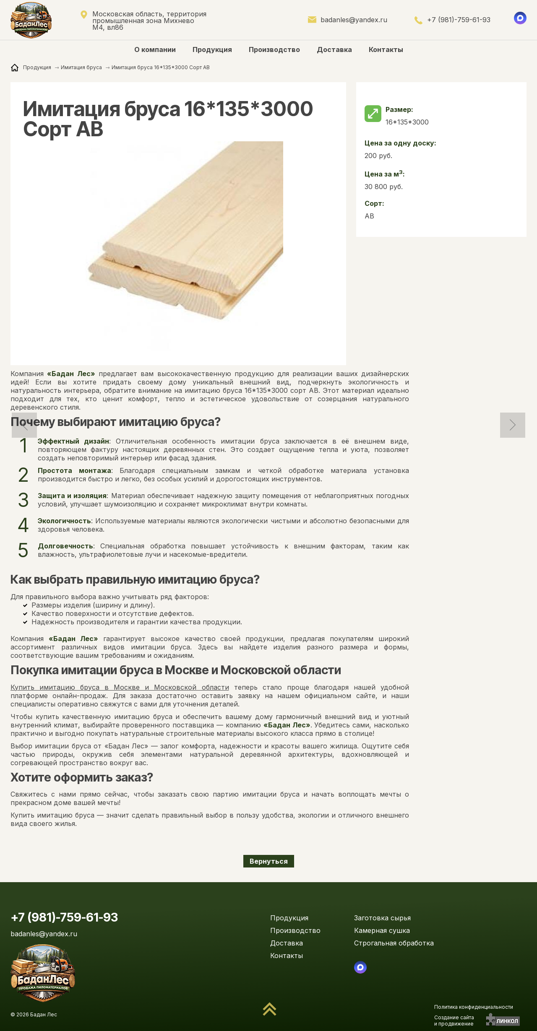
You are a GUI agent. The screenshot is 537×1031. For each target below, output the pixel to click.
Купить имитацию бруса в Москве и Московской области (119, 687)
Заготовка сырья (382, 918)
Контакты (386, 49)
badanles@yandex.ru (354, 20)
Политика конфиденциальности (473, 1007)
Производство (274, 49)
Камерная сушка (382, 930)
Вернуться (269, 861)
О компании (155, 49)
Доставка (334, 49)
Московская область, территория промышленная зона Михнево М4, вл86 (149, 20)
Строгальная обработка (394, 943)
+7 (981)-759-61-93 (458, 20)
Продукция (212, 49)
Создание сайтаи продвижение (454, 1020)
